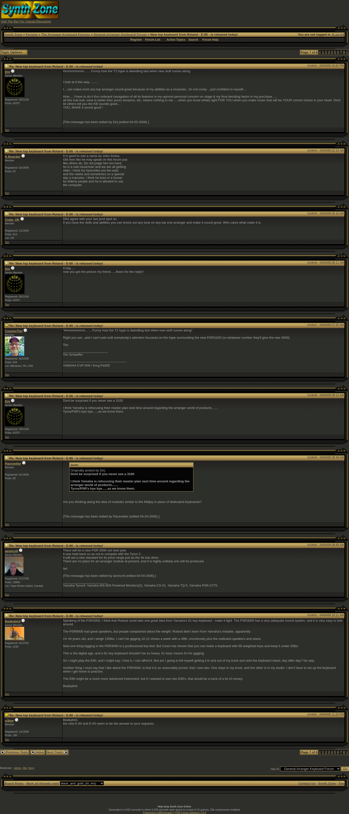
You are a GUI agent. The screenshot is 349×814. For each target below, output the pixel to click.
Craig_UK (12, 219)
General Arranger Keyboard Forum (120, 34)
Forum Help (210, 39)
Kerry (31, 768)
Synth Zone (13, 34)
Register (136, 39)
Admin (17, 768)
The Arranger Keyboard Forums (65, 34)
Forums (32, 34)
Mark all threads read (42, 783)
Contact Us (306, 783)
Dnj (7, 72)
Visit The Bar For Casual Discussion (26, 21)
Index (37, 752)
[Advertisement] (260, 12)
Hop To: (275, 768)
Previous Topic (14, 752)
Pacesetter (13, 463)
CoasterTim (14, 331)
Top (7, 130)
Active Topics (176, 39)
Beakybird (12, 621)
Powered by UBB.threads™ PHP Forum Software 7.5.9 (174, 812)
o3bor (9, 720)
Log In (338, 34)
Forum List (152, 39)
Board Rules (14, 783)
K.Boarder (12, 156)
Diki (25, 768)
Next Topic (57, 752)
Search (193, 39)
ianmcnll (11, 551)
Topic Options (13, 52)
